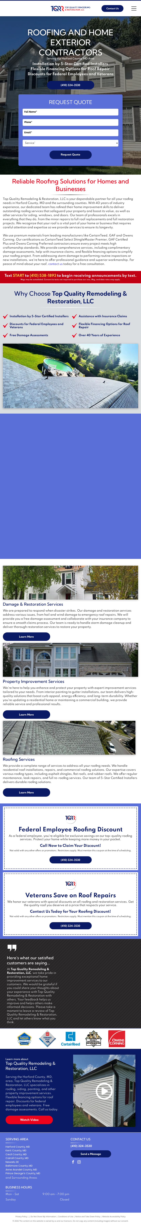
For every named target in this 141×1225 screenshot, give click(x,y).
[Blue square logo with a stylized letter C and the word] (70, 1038)
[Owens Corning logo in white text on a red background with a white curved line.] (116, 1038)
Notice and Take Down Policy (87, 1216)
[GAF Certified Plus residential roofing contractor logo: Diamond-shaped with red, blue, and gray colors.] (47, 1038)
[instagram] (79, 1162)
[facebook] (73, 1162)
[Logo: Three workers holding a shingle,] (93, 1038)
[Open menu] (133, 8)
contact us (55, 264)
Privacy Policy (21, 1216)
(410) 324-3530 (81, 1146)
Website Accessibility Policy (113, 1216)
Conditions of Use (65, 1216)
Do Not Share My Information (43, 1216)
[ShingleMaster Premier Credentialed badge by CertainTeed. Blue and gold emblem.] (24, 1038)
